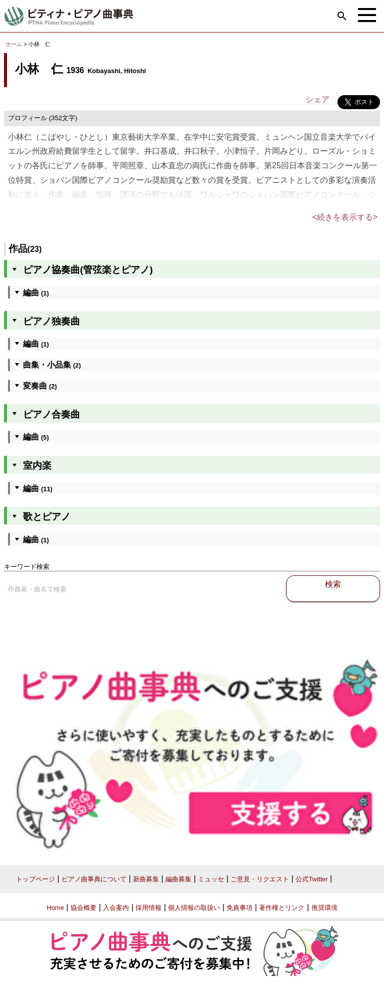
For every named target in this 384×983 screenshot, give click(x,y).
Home (55, 907)
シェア (318, 99)
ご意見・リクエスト (259, 879)
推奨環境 (325, 907)
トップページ (35, 879)
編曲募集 (179, 879)
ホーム (14, 44)
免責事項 (239, 907)
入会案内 (116, 907)
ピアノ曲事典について (94, 879)
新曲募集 (146, 879)
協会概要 (83, 907)
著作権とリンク (281, 907)
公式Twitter (312, 879)
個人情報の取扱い (194, 907)
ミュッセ (211, 879)
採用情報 (149, 907)
